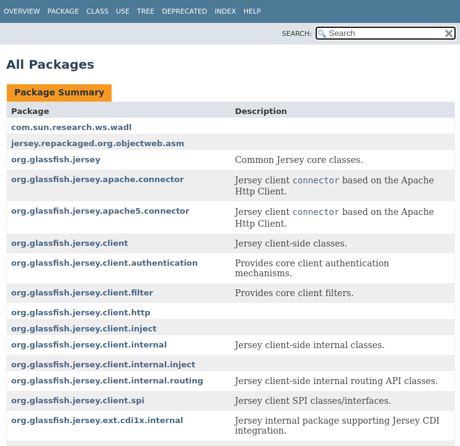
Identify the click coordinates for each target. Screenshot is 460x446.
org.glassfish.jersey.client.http (80, 312)
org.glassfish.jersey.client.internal (89, 344)
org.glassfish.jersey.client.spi (77, 400)
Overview (22, 11)
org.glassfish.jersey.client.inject (83, 328)
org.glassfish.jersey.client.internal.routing (107, 380)
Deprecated (184, 11)
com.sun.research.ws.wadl (71, 127)
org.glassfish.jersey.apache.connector (97, 179)
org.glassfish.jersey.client (69, 243)
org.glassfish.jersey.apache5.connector (100, 211)
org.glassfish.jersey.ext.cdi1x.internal (97, 420)
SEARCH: (297, 34)
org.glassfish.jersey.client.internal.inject (103, 364)
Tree (145, 11)
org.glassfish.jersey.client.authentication (104, 263)
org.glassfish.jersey (55, 159)
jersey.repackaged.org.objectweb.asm (97, 143)
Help (252, 11)
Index (225, 11)
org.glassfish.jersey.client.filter (82, 292)
